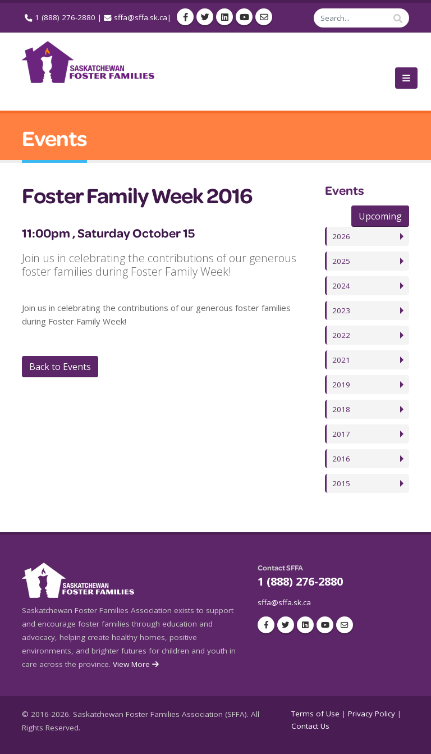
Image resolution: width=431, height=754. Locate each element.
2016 (341, 459)
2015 (341, 483)
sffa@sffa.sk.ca (140, 17)
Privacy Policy (371, 714)
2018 (341, 409)
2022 (341, 335)
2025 (341, 261)
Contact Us (310, 726)
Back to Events (60, 366)
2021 (341, 360)
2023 (341, 310)
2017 (341, 434)
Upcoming (380, 216)
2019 (341, 385)
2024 (341, 286)
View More (137, 664)
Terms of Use (315, 714)
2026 (341, 236)
